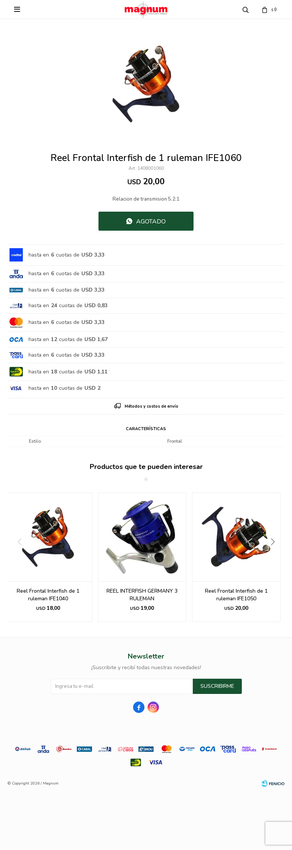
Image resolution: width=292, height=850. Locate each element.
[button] (275, 557)
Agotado (151, 221)
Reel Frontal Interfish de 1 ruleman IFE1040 (48, 594)
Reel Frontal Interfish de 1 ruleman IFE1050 (236, 594)
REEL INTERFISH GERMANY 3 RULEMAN (142, 594)
